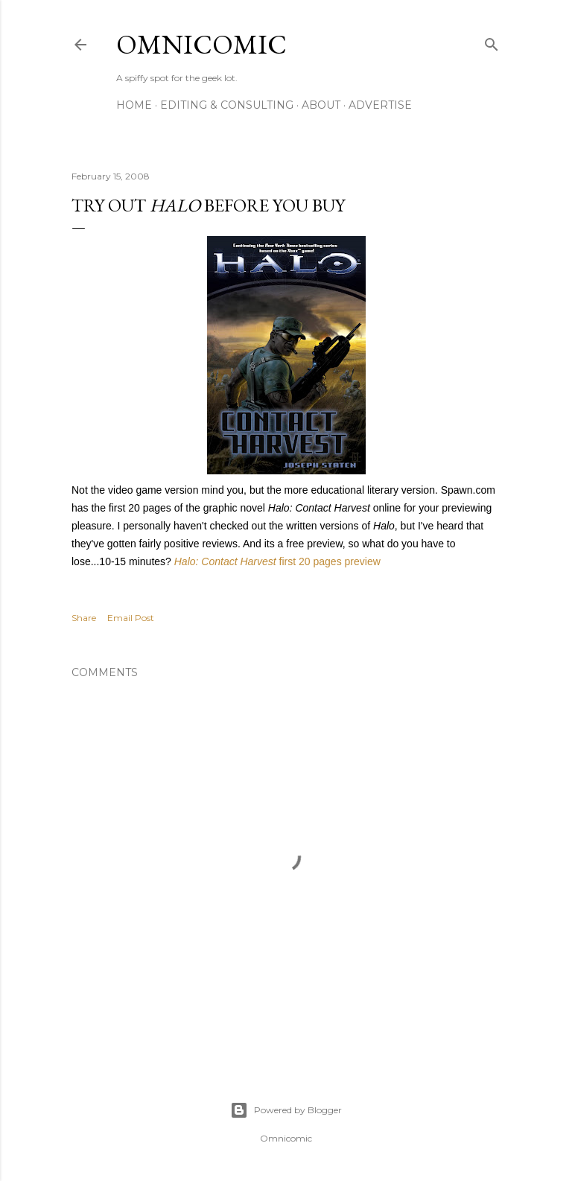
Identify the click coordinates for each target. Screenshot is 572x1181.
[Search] (491, 41)
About (321, 105)
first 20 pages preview (277, 561)
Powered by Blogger (286, 1110)
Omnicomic (201, 44)
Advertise (380, 105)
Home (134, 105)
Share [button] (84, 617)
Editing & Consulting (226, 105)
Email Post (130, 617)
